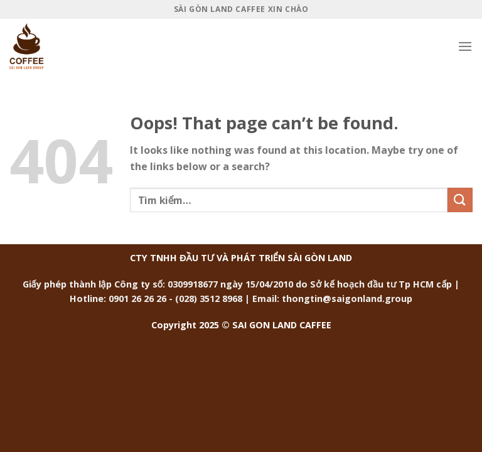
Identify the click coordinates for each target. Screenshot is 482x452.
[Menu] (465, 46)
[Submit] (460, 200)
